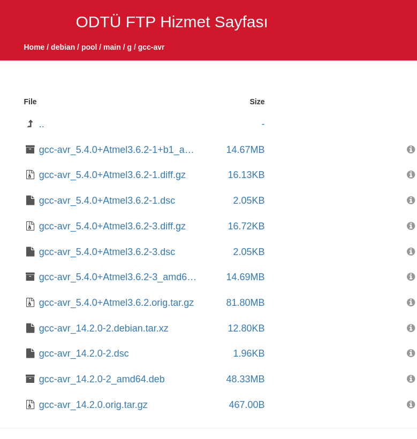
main (112, 47)
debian (63, 47)
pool (89, 47)
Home (34, 47)
